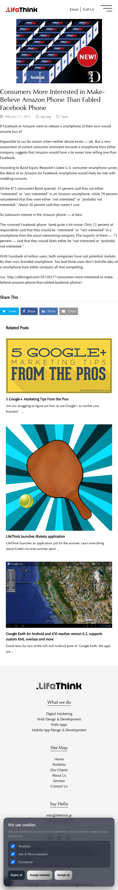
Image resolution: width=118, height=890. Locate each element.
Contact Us (59, 786)
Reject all (16, 875)
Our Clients (59, 770)
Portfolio (59, 764)
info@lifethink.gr (59, 815)
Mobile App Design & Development (59, 730)
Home (59, 759)
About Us (59, 775)
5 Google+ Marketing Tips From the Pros (37, 399)
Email (74, 9)
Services (59, 781)
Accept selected (40, 875)
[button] (106, 8)
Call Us (88, 9)
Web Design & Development (59, 719)
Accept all (63, 875)
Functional (21, 862)
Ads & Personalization (29, 854)
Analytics (20, 846)
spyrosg (46, 116)
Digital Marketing (59, 714)
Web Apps (59, 724)
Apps (64, 116)
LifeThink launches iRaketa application (35, 536)
